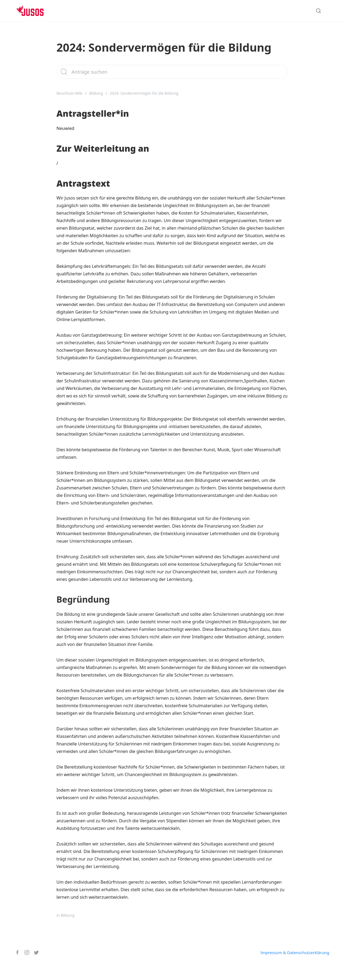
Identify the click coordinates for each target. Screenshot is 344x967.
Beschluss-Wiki (69, 93)
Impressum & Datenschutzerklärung (294, 952)
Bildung (96, 93)
